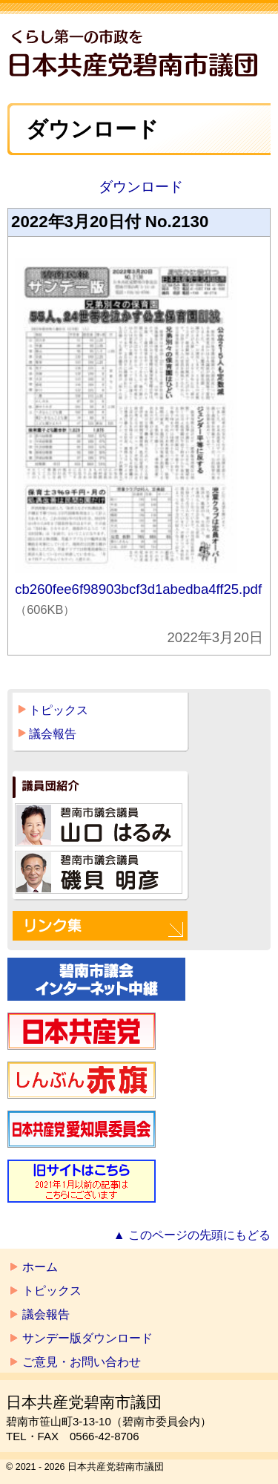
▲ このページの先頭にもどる (192, 1235)
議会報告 (52, 734)
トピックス (58, 710)
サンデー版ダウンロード (87, 1338)
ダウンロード (139, 187)
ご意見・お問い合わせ (81, 1362)
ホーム (40, 1267)
